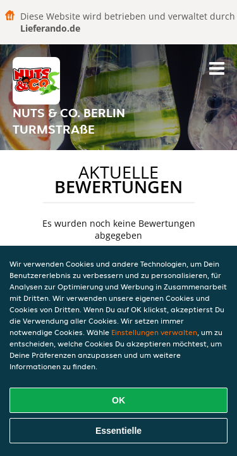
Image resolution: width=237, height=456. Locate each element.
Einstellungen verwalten (154, 332)
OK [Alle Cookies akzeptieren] (118, 400)
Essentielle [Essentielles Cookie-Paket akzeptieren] (118, 431)
